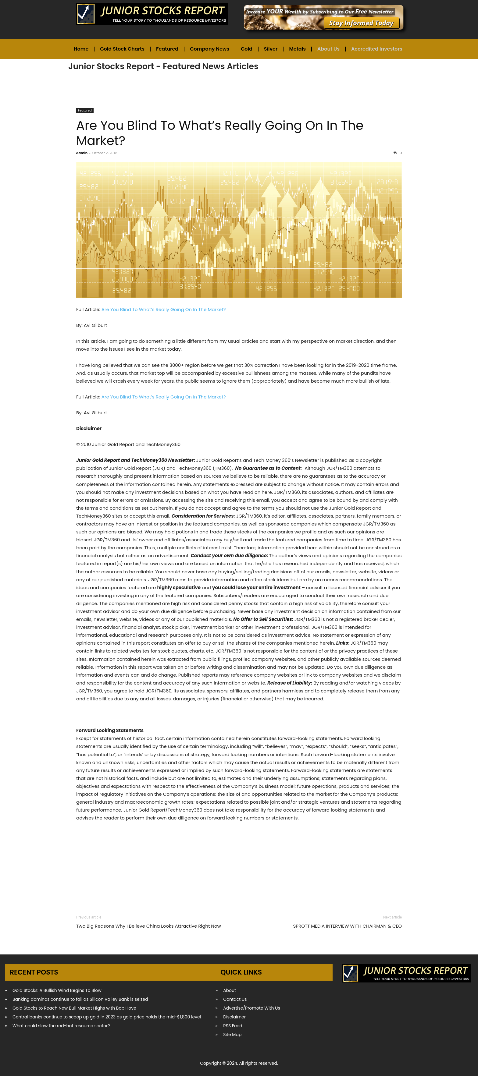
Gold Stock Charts (122, 48)
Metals (297, 48)
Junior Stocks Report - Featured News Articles (163, 66)
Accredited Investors (376, 48)
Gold (246, 48)
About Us (328, 48)
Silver (271, 48)
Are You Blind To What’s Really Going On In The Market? (219, 133)
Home (81, 48)
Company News (209, 48)
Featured (167, 48)
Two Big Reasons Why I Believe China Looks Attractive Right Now (148, 926)
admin (81, 152)
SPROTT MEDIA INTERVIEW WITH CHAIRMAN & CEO (347, 926)
